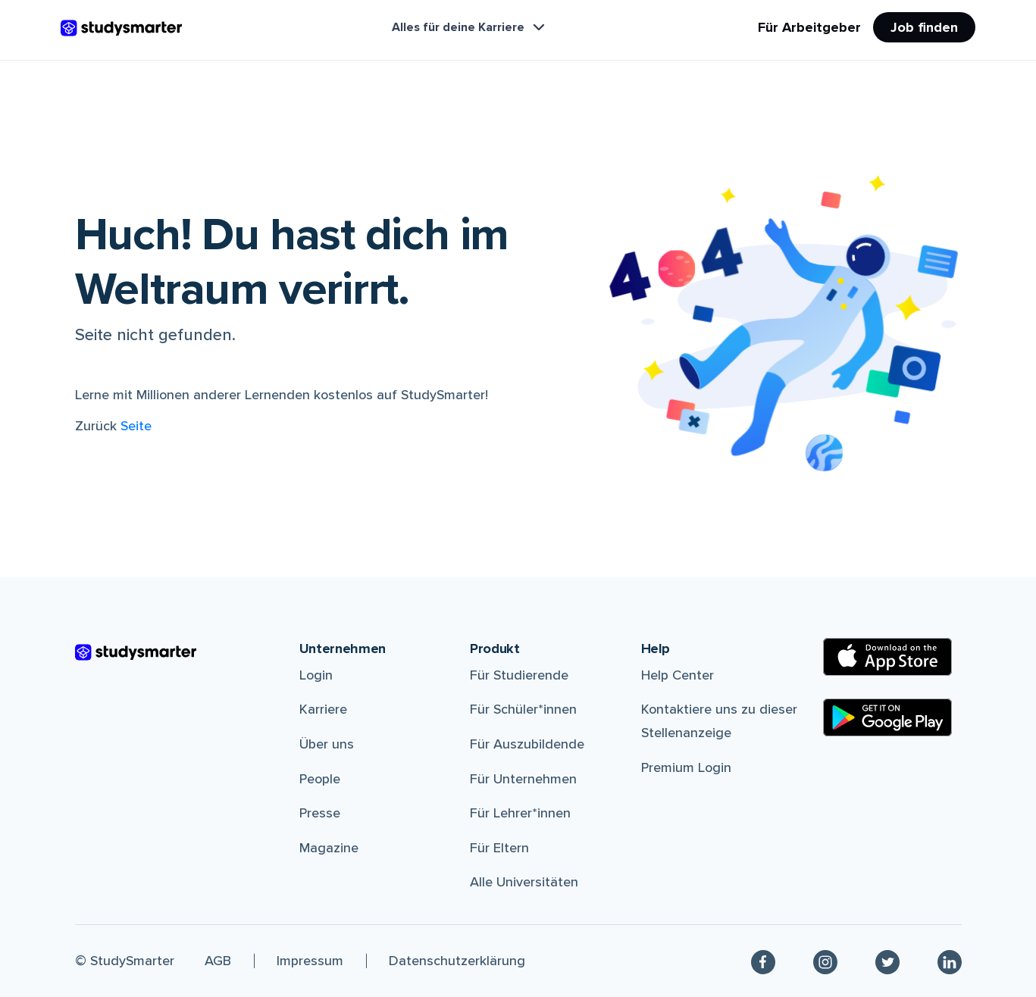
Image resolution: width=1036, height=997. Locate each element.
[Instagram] (825, 961)
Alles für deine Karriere (470, 27)
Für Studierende (519, 675)
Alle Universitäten (524, 882)
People (319, 778)
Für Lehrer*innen (520, 813)
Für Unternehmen (523, 778)
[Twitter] (887, 961)
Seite (136, 425)
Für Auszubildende (527, 744)
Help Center (677, 675)
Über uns (326, 744)
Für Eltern (499, 847)
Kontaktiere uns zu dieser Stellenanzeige (719, 721)
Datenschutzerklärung (457, 960)
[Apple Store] (887, 657)
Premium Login (686, 767)
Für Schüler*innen (523, 709)
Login (316, 675)
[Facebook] (763, 961)
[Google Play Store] (887, 717)
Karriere (323, 709)
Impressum (310, 960)
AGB (218, 960)
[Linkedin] (949, 961)
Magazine (328, 847)
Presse (319, 813)
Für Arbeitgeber (809, 27)
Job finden (924, 27)
